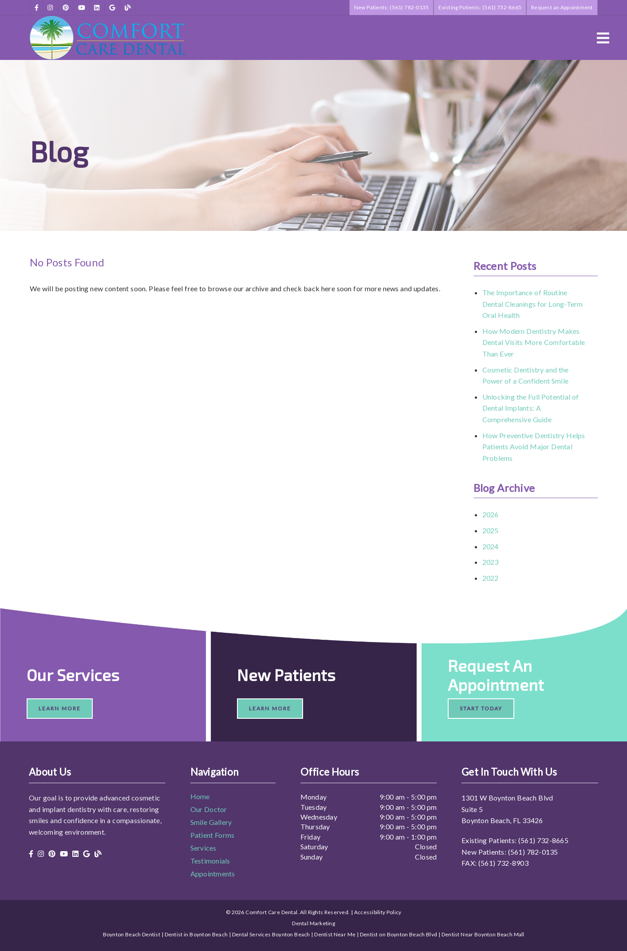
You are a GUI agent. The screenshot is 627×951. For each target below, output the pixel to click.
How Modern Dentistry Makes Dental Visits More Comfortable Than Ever (533, 342)
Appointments (212, 873)
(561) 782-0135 (533, 852)
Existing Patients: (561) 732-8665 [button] (479, 7)
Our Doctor (208, 809)
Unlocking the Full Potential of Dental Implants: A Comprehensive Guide (530, 408)
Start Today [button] (481, 708)
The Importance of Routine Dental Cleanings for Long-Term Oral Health (532, 303)
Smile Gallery (211, 822)
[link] (37, 8)
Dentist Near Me (334, 934)
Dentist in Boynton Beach (196, 934)
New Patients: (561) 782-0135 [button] (391, 7)
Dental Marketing (313, 923)
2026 (490, 514)
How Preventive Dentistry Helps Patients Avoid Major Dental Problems (533, 446)
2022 (490, 578)
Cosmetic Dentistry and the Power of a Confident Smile (525, 375)
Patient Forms (212, 835)
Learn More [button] (60, 708)
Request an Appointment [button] (562, 7)
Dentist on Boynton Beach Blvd (398, 934)
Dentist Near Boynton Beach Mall (483, 934)
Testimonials (210, 860)
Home (200, 796)
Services (203, 848)
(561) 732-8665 (543, 840)
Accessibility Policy (378, 912)
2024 (490, 546)
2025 (490, 530)
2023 (490, 562)
